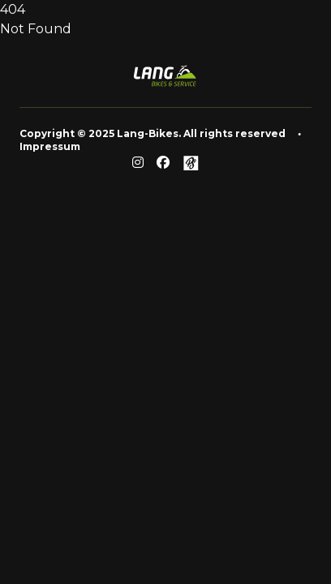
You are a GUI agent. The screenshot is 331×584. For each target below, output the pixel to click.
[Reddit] (138, 163)
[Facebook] (163, 163)
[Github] (191, 163)
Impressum (49, 146)
